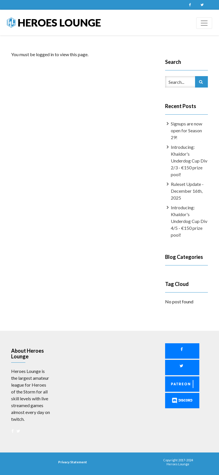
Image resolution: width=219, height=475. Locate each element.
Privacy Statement (72, 462)
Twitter (202, 5)
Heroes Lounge (54, 22)
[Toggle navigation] (204, 23)
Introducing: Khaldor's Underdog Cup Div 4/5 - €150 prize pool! (189, 221)
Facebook (190, 5)
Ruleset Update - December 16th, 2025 (187, 190)
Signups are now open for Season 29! (186, 130)
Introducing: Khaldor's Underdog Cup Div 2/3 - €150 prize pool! (189, 160)
